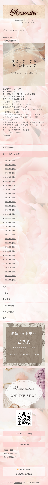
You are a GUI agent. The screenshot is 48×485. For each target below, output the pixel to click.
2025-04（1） (10, 193)
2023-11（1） (10, 218)
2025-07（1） (10, 181)
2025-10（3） (10, 177)
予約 (4, 318)
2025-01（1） (10, 198)
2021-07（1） (10, 255)
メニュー (6, 293)
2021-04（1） (10, 263)
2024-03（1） (10, 206)
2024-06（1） (10, 202)
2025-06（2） (10, 185)
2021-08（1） (10, 251)
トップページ (8, 148)
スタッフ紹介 (8, 312)
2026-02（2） (10, 165)
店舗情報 (6, 299)
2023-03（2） (10, 230)
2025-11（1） (10, 173)
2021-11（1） (10, 247)
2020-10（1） (10, 267)
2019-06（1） (10, 280)
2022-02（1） (10, 243)
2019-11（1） (10, 276)
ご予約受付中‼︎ (9, 40)
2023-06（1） (10, 222)
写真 (4, 287)
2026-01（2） (10, 169)
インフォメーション (11, 154)
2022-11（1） (10, 235)
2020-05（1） (10, 272)
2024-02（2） (10, 210)
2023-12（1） (10, 214)
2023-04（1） (10, 226)
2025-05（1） (10, 189)
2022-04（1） (10, 239)
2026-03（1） (10, 161)
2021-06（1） (10, 259)
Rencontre (18, 483)
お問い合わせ (8, 306)
